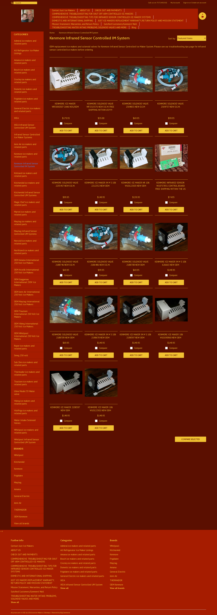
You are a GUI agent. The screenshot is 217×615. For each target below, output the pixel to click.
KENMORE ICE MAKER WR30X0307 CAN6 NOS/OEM (65, 105)
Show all (15, 602)
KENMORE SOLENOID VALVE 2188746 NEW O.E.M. (65, 263)
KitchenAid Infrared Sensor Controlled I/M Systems (27, 194)
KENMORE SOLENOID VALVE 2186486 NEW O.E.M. (100, 263)
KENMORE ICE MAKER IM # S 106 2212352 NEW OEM (100, 184)
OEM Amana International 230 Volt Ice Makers (26, 261)
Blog (134, 27)
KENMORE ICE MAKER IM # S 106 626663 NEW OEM (170, 263)
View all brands (21, 523)
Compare (68, 123)
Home (52, 32)
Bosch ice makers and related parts (24, 71)
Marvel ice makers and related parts (25, 213)
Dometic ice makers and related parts (25, 90)
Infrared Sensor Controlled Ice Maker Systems (27, 136)
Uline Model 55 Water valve (24, 392)
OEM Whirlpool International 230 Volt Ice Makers (26, 336)
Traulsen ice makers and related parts (25, 383)
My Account (175, 3)
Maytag (17, 482)
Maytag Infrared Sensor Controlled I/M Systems (25, 232)
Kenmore (18, 468)
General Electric (22, 496)
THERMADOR (20, 509)
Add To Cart (66, 130)
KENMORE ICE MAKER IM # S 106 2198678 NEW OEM (100, 336)
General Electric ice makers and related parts (27, 110)
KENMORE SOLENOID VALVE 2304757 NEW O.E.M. (170, 105)
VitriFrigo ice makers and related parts (25, 412)
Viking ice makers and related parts (24, 402)
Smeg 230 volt (21, 355)
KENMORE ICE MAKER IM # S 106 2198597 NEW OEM (135, 336)
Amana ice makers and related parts (25, 61)
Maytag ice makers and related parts (25, 223)
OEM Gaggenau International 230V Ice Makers (25, 282)
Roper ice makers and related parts (24, 347)
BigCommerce (65, 613)
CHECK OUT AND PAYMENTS (108, 10)
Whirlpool (18, 455)
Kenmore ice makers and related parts (25, 155)
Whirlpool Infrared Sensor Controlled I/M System (26, 441)
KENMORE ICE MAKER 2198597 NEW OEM (65, 409)
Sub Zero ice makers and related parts (25, 363)
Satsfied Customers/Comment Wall (120, 24)
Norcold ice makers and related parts (25, 242)
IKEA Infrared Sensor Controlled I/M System (25, 126)
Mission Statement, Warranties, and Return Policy (75, 24)
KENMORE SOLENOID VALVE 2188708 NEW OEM (135, 263)
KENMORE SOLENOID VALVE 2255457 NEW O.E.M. (65, 184)
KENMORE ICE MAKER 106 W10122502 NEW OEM (100, 409)
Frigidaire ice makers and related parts (26, 100)
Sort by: (172, 38)
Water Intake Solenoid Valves (25, 421)
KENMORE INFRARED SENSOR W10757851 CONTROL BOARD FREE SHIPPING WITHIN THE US (170, 185)
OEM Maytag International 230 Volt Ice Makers (27, 303)
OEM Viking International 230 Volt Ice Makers (26, 325)
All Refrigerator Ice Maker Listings (26, 52)
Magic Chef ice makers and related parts (27, 203)
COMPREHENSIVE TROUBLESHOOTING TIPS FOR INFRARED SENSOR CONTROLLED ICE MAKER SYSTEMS (101, 17)
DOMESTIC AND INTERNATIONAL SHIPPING (72, 20)
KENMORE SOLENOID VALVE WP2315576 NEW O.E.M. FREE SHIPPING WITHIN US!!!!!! (100, 106)
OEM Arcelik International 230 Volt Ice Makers (26, 271)
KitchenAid (19, 462)
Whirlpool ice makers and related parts (26, 431)
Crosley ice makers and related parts (25, 81)
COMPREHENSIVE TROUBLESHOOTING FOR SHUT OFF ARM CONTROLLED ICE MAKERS (92, 13)
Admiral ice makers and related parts (25, 42)
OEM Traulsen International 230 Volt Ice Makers (26, 314)
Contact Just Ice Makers (63, 10)
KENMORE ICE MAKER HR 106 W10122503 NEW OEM (135, 184)
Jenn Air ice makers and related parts (25, 145)
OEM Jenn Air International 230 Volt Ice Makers (27, 293)
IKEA (16, 118)
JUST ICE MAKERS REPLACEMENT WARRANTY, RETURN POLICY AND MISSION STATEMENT (141, 20)
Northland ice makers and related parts (26, 252)
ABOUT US (85, 10)
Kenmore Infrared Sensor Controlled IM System (26, 165)
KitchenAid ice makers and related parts (26, 184)
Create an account (198, 3)
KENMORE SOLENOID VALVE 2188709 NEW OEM (65, 336)
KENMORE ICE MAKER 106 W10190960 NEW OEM (170, 336)
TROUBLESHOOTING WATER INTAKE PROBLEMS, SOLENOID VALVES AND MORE (89, 27)
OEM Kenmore (20, 516)
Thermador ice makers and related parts (27, 373)
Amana (17, 489)
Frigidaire (18, 475)
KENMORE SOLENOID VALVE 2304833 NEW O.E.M (135, 105)
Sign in (186, 3)
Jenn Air (17, 503)
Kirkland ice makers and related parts (25, 174)
